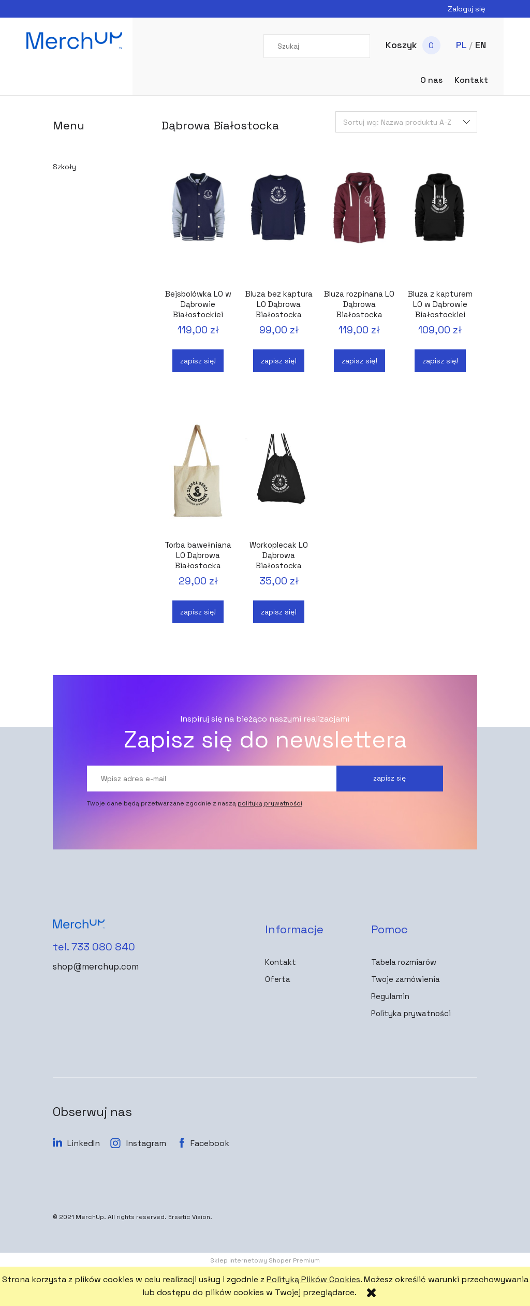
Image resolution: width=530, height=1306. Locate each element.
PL (461, 45)
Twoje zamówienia (405, 979)
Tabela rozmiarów (403, 962)
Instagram (146, 1143)
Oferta (277, 979)
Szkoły (64, 166)
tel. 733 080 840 (84, 945)
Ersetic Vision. (190, 1217)
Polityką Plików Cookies (313, 1279)
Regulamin (390, 996)
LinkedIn (83, 1143)
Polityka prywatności (411, 1013)
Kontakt (280, 962)
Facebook (209, 1143)
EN (480, 45)
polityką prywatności (270, 803)
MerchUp (90, 1217)
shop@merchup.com (91, 963)
